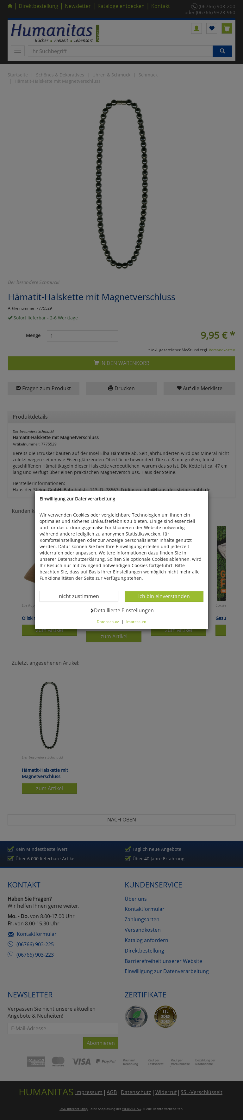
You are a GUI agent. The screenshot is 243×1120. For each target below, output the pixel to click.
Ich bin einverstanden (164, 596)
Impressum (136, 621)
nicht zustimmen (83, 596)
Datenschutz (108, 621)
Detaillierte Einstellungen (122, 610)
